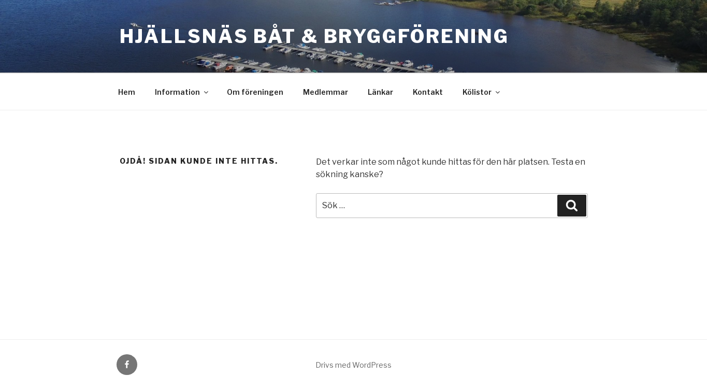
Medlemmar (325, 92)
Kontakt (428, 92)
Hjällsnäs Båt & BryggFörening (315, 36)
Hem (126, 92)
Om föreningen (255, 92)
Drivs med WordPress (353, 364)
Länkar (380, 92)
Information (182, 92)
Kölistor (482, 92)
